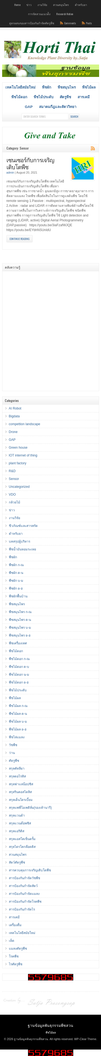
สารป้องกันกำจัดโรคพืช (25, 901)
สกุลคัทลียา (17, 768)
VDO (12, 494)
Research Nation (64, 14)
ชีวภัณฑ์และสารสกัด (23, 526)
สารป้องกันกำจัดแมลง (24, 894)
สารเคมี (84, 97)
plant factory (17, 463)
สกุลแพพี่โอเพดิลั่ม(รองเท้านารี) (30, 808)
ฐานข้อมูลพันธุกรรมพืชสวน (50, 1025)
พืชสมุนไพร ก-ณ (20, 612)
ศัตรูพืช (65, 97)
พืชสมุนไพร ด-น (20, 620)
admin (10, 172)
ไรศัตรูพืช (15, 964)
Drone (13, 432)
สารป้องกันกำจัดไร (22, 909)
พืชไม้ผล (89, 87)
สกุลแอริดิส (16, 831)
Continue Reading (19, 239)
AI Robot (15, 408)
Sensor (14, 479)
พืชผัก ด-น (16, 573)
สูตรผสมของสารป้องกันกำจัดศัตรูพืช (31, 23)
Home (17, 4)
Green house (18, 447)
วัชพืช (13, 745)
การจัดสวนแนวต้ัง (39, 14)
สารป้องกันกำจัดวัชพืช (24, 878)
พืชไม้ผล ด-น (18, 714)
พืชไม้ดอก (19, 97)
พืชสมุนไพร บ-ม (20, 627)
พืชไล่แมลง (17, 737)
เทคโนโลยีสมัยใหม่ (20, 87)
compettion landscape (24, 424)
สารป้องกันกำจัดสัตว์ (23, 886)
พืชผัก (46, 87)
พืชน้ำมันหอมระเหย (22, 549)
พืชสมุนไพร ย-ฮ (19, 635)
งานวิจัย (42, 4)
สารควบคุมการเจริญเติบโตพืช (30, 870)
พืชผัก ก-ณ (16, 565)
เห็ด (11, 941)
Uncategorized (19, 487)
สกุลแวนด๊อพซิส (20, 823)
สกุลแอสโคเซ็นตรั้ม (22, 839)
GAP (29, 107)
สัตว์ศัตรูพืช (17, 862)
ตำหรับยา (81, 4)
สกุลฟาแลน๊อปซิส (21, 784)
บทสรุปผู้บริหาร (19, 541)
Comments (70, 23)
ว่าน (12, 753)
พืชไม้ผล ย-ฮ (17, 729)
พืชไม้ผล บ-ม (18, 721)
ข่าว (29, 4)
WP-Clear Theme (85, 1039)
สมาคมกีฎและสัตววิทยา (57, 107)
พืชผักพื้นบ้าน (18, 596)
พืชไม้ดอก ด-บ (19, 667)
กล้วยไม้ (14, 502)
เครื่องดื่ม (15, 925)
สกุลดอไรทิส (17, 776)
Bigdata (14, 416)
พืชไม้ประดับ (43, 97)
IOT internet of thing (23, 455)
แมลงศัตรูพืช (18, 948)
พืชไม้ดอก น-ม (19, 674)
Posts (89, 23)
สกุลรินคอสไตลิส (20, 792)
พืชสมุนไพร (67, 87)
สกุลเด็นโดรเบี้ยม (21, 800)
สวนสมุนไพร (61, 4)
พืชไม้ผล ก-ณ (18, 706)
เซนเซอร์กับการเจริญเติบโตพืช (30, 163)
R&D (12, 471)
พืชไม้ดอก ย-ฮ (19, 682)
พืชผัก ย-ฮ (16, 588)
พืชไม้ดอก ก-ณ (19, 659)
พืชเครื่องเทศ (18, 643)
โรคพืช (14, 956)
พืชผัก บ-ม (16, 581)
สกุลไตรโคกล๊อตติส (22, 847)
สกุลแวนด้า (17, 815)
